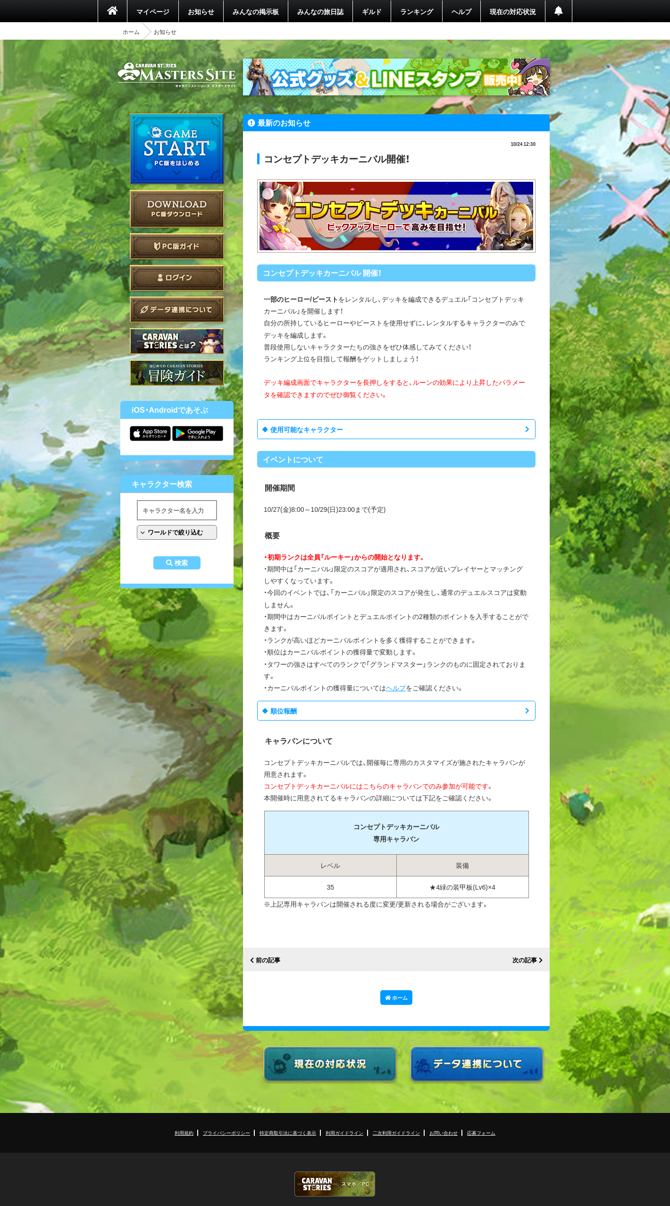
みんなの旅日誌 (320, 11)
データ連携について (177, 310)
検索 (181, 563)
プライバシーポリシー (226, 1132)
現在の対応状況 (513, 11)
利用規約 (184, 1132)
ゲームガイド (177, 373)
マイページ (152, 11)
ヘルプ (461, 11)
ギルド (372, 11)
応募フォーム (481, 1132)
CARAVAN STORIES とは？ (177, 341)
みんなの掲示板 (256, 11)
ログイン (177, 278)
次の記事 (524, 960)
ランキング (416, 11)
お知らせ (201, 11)
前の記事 (268, 960)
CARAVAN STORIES (335, 1184)
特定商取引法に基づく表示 (288, 1132)
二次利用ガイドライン (396, 1132)
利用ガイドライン (344, 1132)
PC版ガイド (177, 246)
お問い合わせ (443, 1132)
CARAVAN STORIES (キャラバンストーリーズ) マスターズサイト (177, 75)
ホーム (131, 31)
